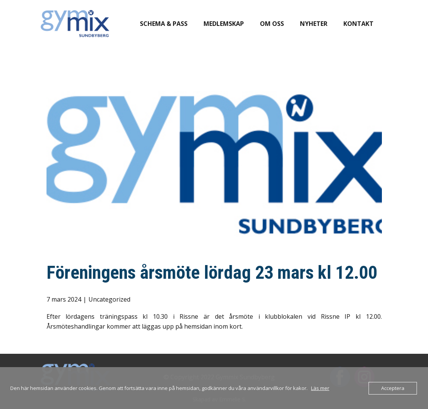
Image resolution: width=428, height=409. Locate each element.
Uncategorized (109, 299)
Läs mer (320, 388)
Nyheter (313, 23)
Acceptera (392, 388)
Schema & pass (164, 23)
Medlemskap (224, 23)
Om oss (272, 23)
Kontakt (358, 23)
